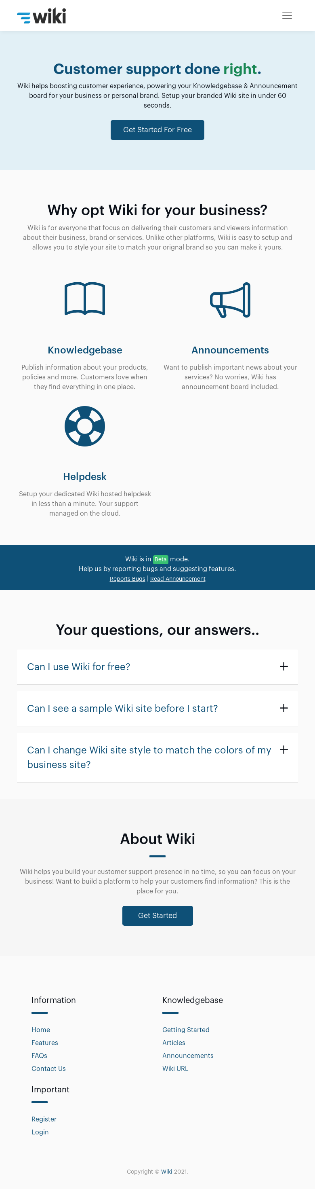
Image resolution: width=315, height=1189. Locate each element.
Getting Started (186, 1030)
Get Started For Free (157, 129)
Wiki (166, 1172)
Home (41, 1030)
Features (45, 1043)
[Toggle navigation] (287, 15)
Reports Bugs (127, 579)
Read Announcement (178, 579)
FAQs (39, 1056)
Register (44, 1119)
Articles (173, 1043)
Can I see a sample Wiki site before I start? (122, 708)
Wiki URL (175, 1069)
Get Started (157, 915)
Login (40, 1132)
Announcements (188, 1056)
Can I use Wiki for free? (78, 667)
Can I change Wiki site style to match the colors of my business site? (149, 757)
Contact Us (49, 1069)
